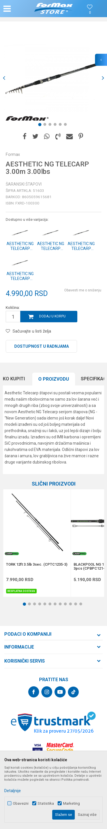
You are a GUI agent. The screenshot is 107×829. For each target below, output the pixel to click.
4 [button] (56, 125)
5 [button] (61, 125)
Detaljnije (12, 790)
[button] (19, 8)
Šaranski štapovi (24, 184)
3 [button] (51, 125)
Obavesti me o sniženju (82, 290)
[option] (53, 78)
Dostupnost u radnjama (41, 346)
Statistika (46, 803)
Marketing (71, 803)
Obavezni (21, 803)
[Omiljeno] (90, 13)
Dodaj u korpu (52, 316)
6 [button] (66, 125)
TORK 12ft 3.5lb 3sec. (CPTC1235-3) (36, 564)
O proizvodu (53, 379)
